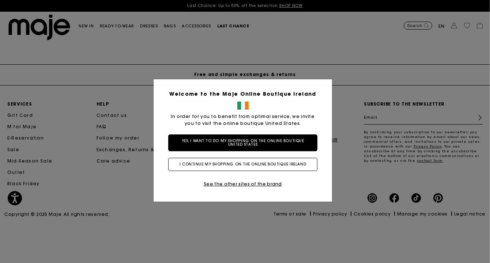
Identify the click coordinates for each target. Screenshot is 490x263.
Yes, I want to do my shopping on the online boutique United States (245, 142)
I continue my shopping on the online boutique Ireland (245, 164)
